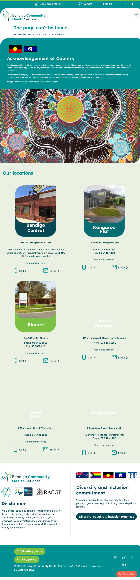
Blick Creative (26, 569)
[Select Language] (114, 3)
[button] (132, 4)
